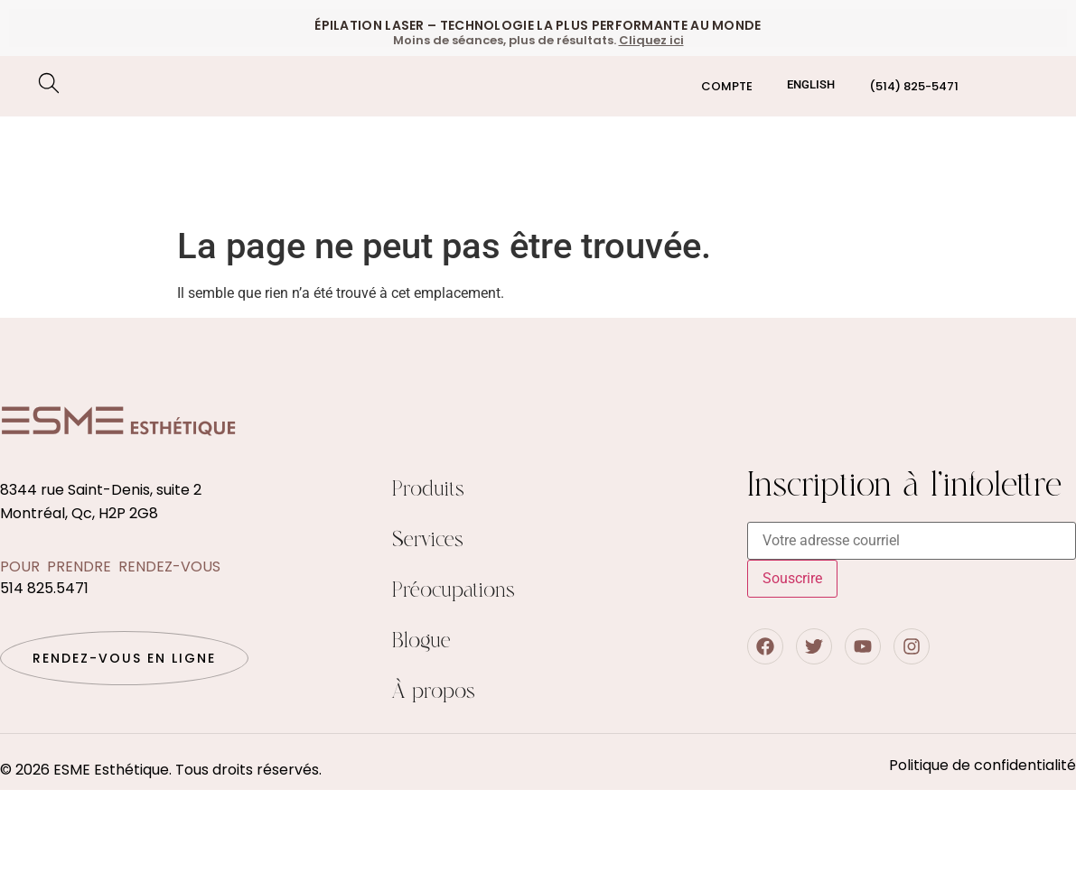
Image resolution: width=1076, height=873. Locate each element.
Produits (428, 489)
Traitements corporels (167, 188)
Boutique (1026, 145)
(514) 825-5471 (914, 86)
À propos (433, 692)
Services (427, 540)
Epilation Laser (139, 147)
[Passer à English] (811, 84)
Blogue (421, 641)
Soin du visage (292, 147)
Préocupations (351, 188)
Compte (727, 86)
